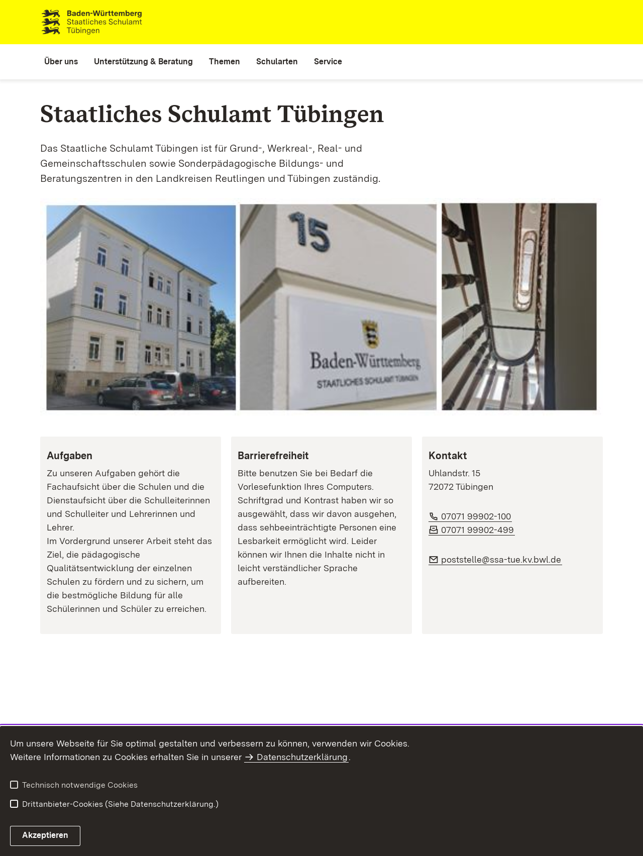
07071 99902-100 (476, 516)
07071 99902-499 (478, 529)
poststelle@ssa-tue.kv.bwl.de (501, 559)
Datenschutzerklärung (302, 757)
